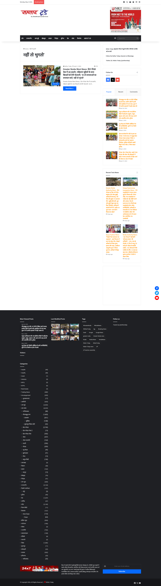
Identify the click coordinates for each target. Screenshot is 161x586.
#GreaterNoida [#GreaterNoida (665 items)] (87, 325)
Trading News (25, 392)
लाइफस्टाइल (24, 533)
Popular (109, 92)
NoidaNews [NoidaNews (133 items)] (102, 339)
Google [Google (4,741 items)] (91, 332)
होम (22, 38)
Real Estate (24, 389)
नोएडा (24, 446)
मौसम (22, 527)
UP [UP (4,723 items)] (97, 346)
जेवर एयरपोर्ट (26, 440)
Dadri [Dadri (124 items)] (84, 332)
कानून (24, 472)
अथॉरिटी (23, 401)
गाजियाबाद (26, 411)
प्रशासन (26, 418)
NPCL (23, 382)
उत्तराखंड (23, 462)
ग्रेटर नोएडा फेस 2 (27, 430)
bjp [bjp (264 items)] (94, 329)
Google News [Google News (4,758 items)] (99, 332)
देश (68, 38)
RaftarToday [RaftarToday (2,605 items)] (96, 343)
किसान (23, 466)
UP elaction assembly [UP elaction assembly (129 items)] (89, 350)
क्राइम (50, 38)
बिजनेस (79, 38)
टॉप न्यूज (23, 482)
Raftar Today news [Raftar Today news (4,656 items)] (88, 346)
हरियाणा (23, 555)
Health (23, 369)
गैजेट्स (56, 38)
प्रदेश (73, 38)
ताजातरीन (29, 38)
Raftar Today (68, 66)
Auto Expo (26, 514)
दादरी (24, 443)
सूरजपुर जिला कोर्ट (29, 424)
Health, (23, 373)
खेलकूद (44, 38)
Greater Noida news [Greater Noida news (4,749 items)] (98, 336)
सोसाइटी (23, 549)
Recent (120, 92)
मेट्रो (24, 491)
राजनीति (23, 530)
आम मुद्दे (37, 38)
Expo (26, 517)
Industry (23, 379)
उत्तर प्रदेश (23, 408)
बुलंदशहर (25, 453)
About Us (87, 38)
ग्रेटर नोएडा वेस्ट (27, 434)
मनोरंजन (23, 523)
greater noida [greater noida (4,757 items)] (87, 336)
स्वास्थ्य (23, 552)
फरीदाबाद (25, 559)
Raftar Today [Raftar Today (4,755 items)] (86, 343)
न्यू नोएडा (25, 450)
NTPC (23, 385)
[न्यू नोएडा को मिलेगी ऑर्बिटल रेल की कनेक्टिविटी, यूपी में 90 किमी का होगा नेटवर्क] (111, 127)
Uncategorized (25, 395)
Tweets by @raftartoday (120, 325)
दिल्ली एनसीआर (25, 488)
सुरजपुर (23, 546)
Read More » (70, 88)
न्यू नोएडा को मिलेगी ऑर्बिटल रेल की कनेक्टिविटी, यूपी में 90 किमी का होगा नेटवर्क (127, 126)
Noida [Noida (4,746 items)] (85, 339)
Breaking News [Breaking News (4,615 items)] (102, 329)
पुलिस (28, 421)
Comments (134, 92)
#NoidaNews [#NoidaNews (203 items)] (97, 325)
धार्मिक (23, 501)
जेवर (24, 437)
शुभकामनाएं (26, 398)
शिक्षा (22, 543)
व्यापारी (23, 539)
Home (25, 49)
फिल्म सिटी (24, 507)
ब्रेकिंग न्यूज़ (24, 520)
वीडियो (23, 536)
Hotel (23, 376)
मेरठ (24, 456)
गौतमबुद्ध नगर (27, 414)
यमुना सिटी (26, 459)
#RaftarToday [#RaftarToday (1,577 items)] (87, 329)
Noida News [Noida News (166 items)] (92, 339)
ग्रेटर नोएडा (26, 427)
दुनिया (62, 38)
